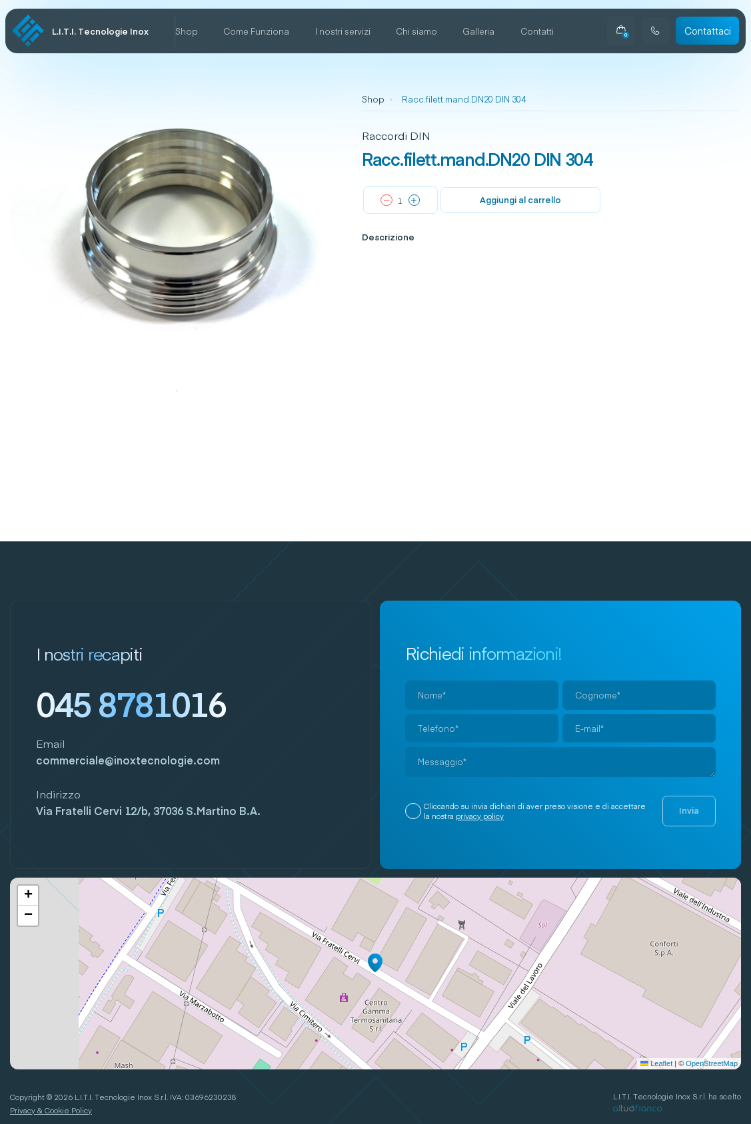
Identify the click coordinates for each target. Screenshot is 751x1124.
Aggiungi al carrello (520, 199)
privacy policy (480, 816)
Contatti (537, 31)
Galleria (478, 31)
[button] (375, 963)
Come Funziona (256, 31)
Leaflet (656, 1063)
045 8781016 (131, 703)
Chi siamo (416, 31)
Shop (186, 31)
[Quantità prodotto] (400, 200)
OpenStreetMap (712, 1063)
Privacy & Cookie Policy (51, 1110)
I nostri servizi (343, 31)
